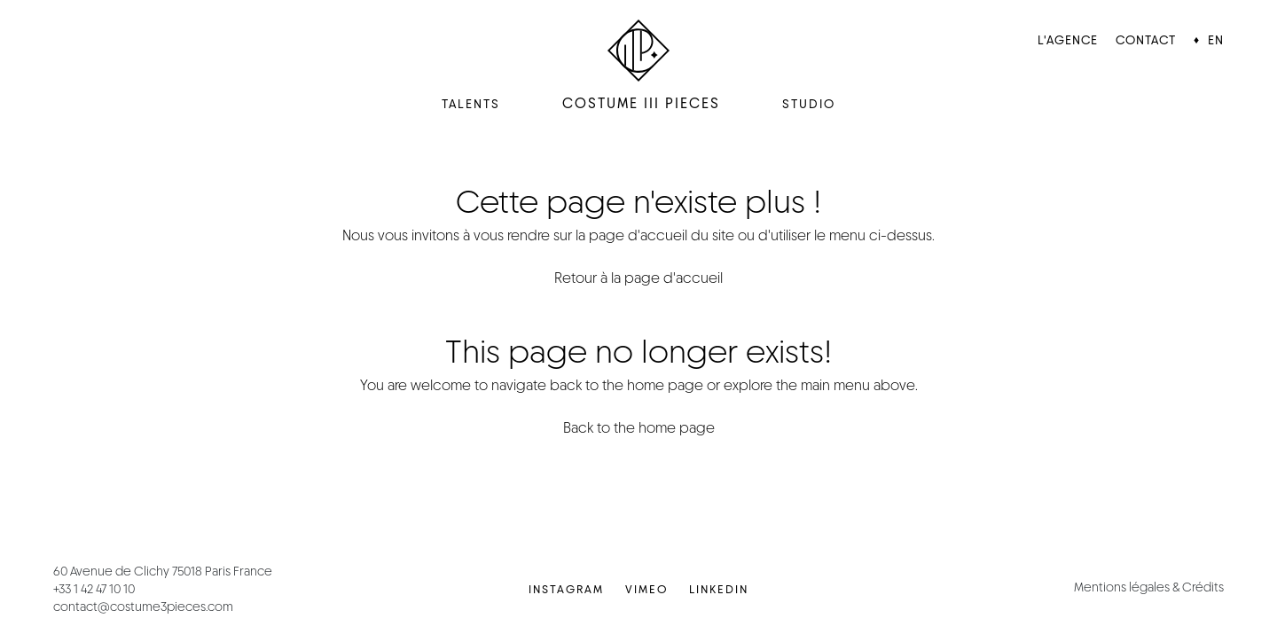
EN (1216, 40)
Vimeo (646, 589)
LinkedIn (718, 589)
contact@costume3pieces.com (143, 607)
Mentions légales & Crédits (1149, 587)
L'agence (1068, 40)
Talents (471, 104)
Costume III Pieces (641, 103)
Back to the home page (639, 428)
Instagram (566, 589)
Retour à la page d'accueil (638, 278)
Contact (1146, 40)
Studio (808, 104)
